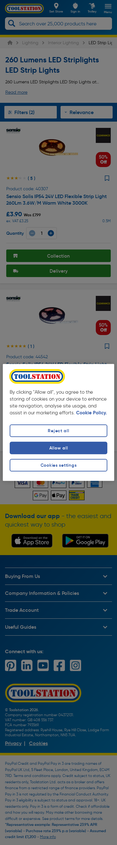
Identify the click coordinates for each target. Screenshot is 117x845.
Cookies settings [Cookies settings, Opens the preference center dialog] (59, 465)
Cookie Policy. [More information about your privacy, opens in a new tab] (91, 413)
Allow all (58, 448)
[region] (58, 422)
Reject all (58, 430)
